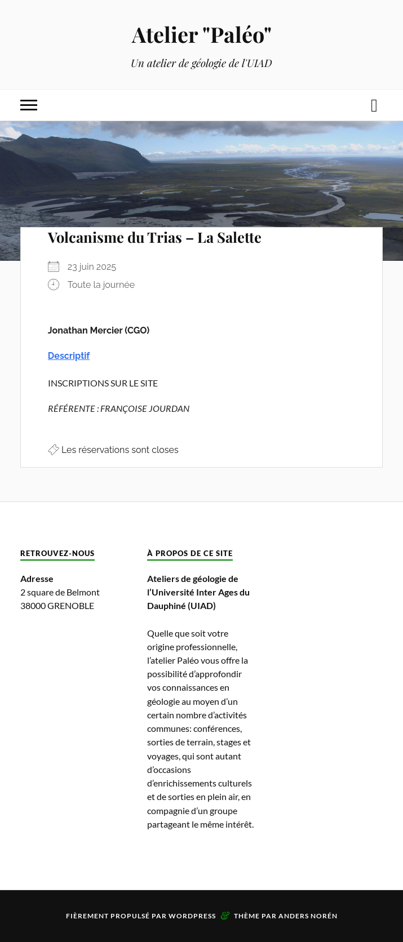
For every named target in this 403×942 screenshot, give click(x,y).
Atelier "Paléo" (201, 34)
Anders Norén (308, 916)
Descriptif (69, 355)
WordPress (192, 916)
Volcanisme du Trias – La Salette (155, 236)
